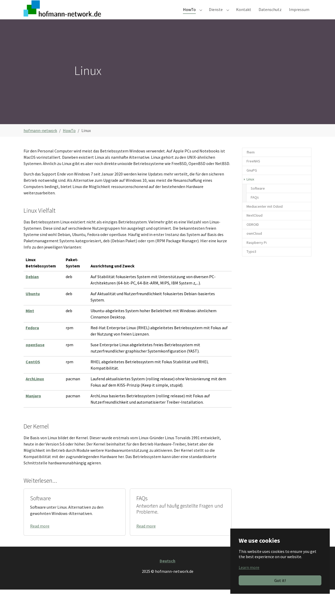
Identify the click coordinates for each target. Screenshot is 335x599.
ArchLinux (35, 388)
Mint (30, 320)
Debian (32, 286)
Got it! (280, 580)
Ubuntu (33, 303)
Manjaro (33, 405)
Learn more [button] (249, 567)
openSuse (35, 354)
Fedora (32, 337)
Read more (39, 535)
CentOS (33, 371)
